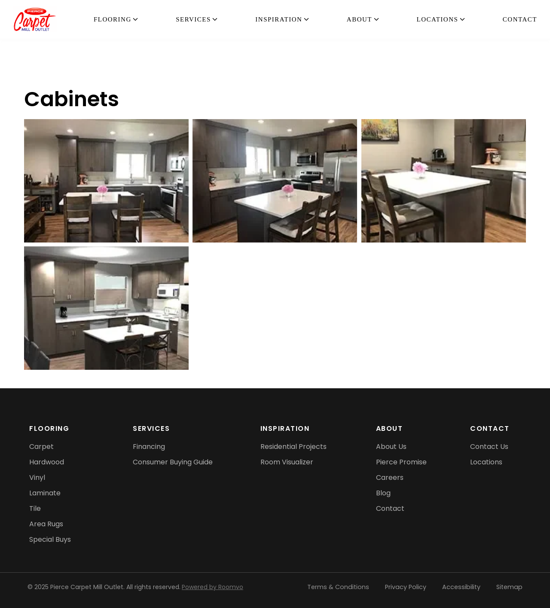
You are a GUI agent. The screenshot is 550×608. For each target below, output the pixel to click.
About (359, 19)
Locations (437, 19)
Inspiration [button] (278, 19)
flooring (112, 19)
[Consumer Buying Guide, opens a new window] (173, 462)
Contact (520, 19)
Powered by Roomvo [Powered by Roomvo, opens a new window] (212, 587)
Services (193, 19)
